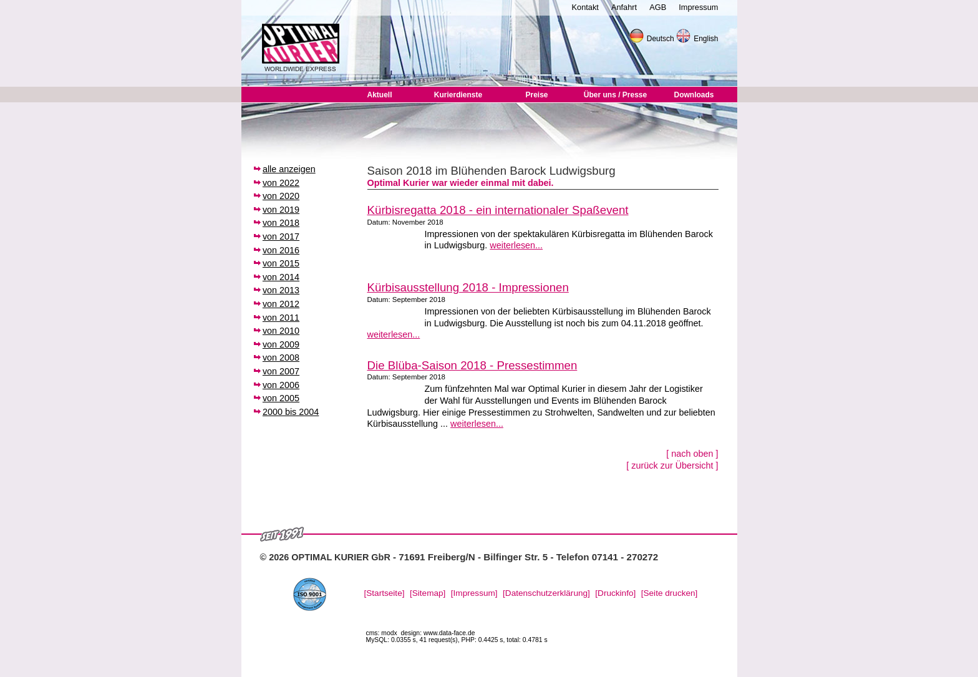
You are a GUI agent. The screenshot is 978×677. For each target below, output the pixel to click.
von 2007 (281, 371)
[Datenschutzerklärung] (546, 593)
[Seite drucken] (669, 593)
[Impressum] (474, 593)
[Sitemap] (427, 593)
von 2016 (281, 250)
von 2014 (281, 277)
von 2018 (281, 223)
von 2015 (281, 263)
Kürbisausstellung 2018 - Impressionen (468, 287)
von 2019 (281, 210)
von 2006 (281, 385)
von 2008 (281, 358)
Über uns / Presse (615, 94)
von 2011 (281, 318)
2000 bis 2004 (291, 412)
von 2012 (281, 304)
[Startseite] (384, 593)
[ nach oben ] (692, 454)
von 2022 (281, 183)
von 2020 (281, 196)
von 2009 (281, 344)
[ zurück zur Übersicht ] (672, 465)
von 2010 (281, 331)
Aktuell (379, 94)
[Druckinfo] (615, 593)
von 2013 (281, 290)
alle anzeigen (289, 169)
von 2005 (281, 398)
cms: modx (381, 633)
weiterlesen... (516, 245)
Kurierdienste (458, 94)
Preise (536, 94)
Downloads (694, 94)
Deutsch (660, 38)
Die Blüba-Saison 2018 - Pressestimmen (472, 365)
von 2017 (281, 236)
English (706, 38)
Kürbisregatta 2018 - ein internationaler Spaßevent (498, 210)
